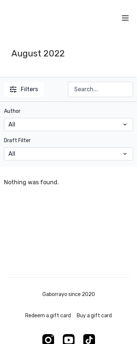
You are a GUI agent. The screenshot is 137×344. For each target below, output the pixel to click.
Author (12, 111)
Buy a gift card (94, 315)
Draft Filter (17, 140)
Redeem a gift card (48, 315)
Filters (24, 89)
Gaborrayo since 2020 (68, 294)
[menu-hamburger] (125, 18)
